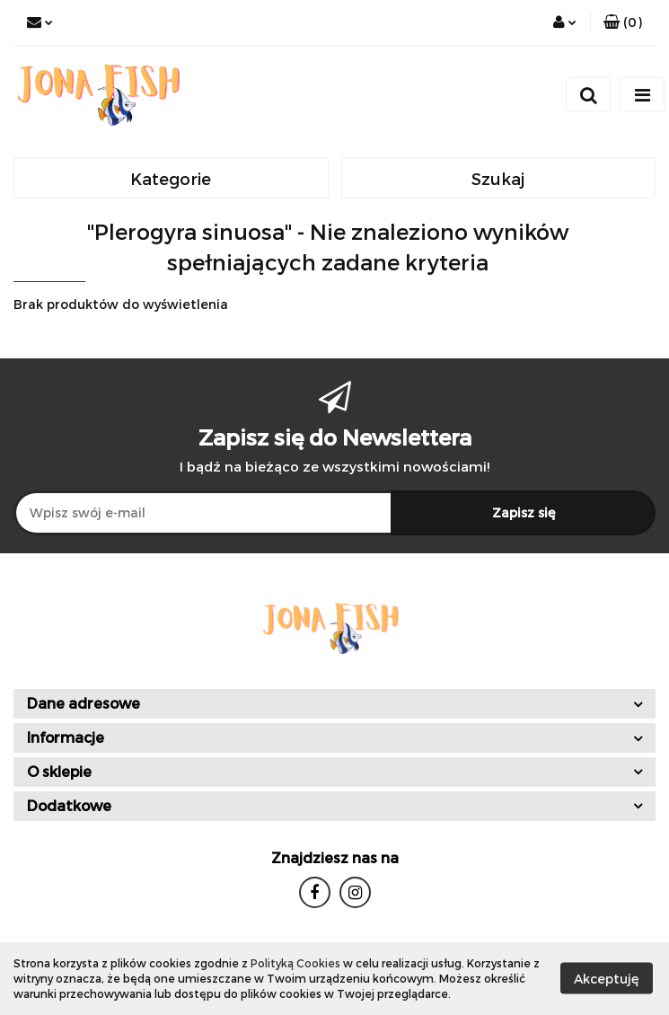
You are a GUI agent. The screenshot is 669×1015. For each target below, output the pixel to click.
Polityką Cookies (295, 963)
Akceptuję (606, 978)
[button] (623, 22)
